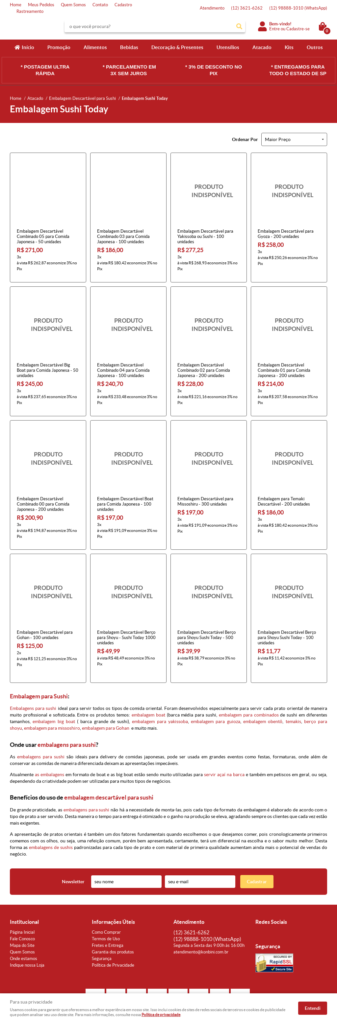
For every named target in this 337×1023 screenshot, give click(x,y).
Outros (315, 47)
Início (28, 47)
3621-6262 (247, 8)
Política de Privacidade (113, 946)
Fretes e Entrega (107, 926)
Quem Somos (73, 4)
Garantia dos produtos (113, 933)
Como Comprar (106, 913)
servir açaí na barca (224, 755)
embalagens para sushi (67, 725)
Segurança (102, 939)
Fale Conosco (22, 920)
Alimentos (95, 47)
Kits (289, 47)
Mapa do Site (22, 926)
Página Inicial (22, 913)
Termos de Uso (106, 920)
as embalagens (49, 755)
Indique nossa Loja (27, 946)
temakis (293, 702)
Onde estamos (23, 939)
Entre (274, 28)
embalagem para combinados (249, 696)
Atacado (262, 47)
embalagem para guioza (215, 702)
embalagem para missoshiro (52, 709)
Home (15, 4)
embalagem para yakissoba (160, 702)
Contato (100, 4)
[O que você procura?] (239, 26)
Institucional (24, 903)
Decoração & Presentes (177, 47)
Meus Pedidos (41, 4)
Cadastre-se (298, 28)
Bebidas (129, 47)
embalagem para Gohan (105, 709)
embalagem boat (148, 696)
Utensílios (228, 47)
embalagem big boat (54, 702)
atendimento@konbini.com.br (200, 933)
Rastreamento (29, 11)
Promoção (58, 47)
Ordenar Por (245, 139)
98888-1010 (298, 8)
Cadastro (123, 4)
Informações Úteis (113, 903)
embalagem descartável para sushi (108, 778)
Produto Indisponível (208, 190)
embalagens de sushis (51, 828)
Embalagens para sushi (33, 689)
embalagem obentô (262, 702)
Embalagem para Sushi (39, 677)
